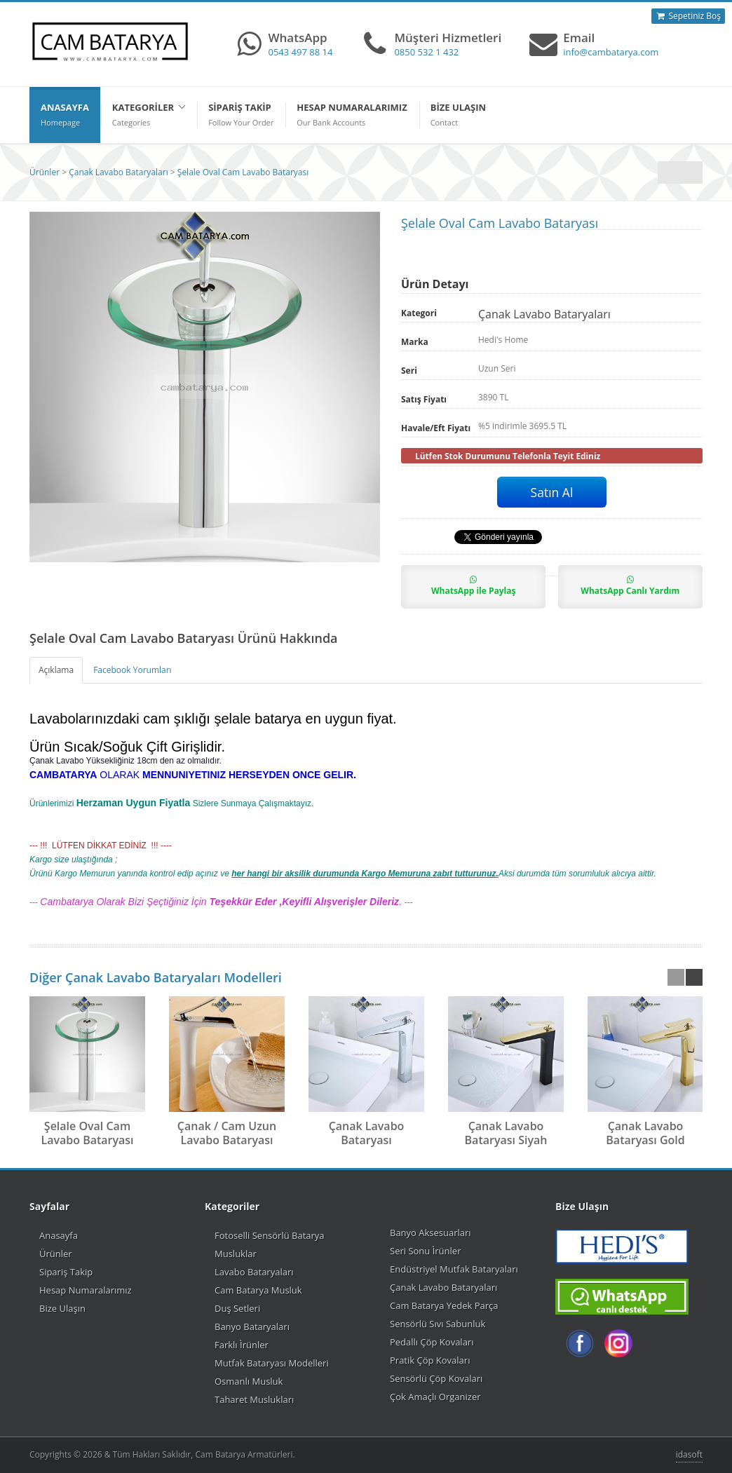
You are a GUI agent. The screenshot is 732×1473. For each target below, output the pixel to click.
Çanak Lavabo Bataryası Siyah (506, 1133)
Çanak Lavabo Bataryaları (118, 172)
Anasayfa (58, 1235)
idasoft (689, 1454)
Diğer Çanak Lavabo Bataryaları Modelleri (155, 977)
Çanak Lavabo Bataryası (367, 1133)
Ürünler (44, 172)
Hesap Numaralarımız (85, 1290)
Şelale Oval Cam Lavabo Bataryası (243, 172)
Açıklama (56, 670)
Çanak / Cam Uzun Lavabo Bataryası (226, 1133)
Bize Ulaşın (62, 1308)
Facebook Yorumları (132, 670)
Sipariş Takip (66, 1271)
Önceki (691, 172)
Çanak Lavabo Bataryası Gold (645, 1133)
